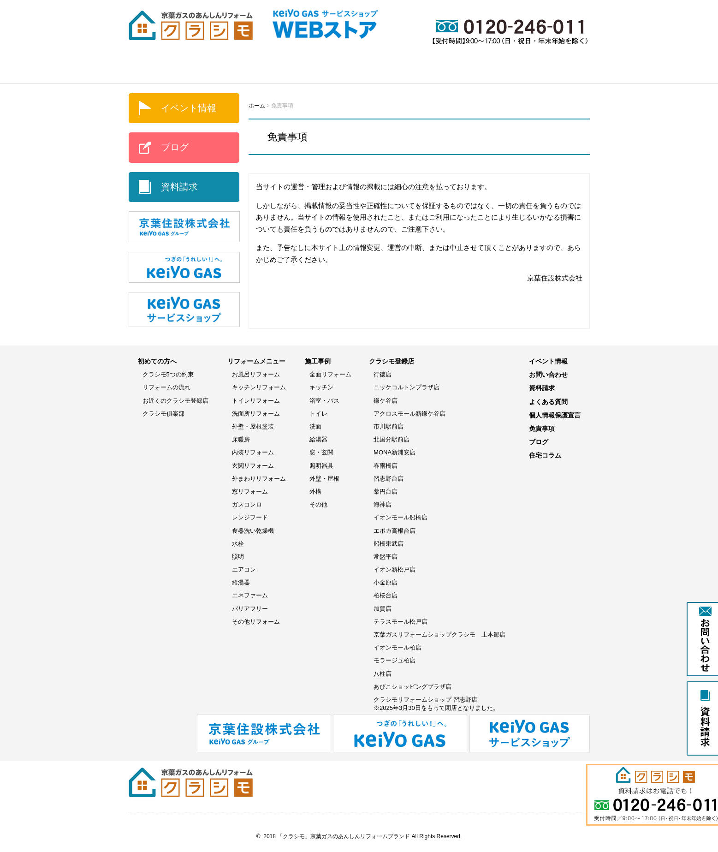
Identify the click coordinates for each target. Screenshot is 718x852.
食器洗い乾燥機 (253, 530)
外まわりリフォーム (259, 478)
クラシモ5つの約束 (168, 374)
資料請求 (179, 187)
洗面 (315, 426)
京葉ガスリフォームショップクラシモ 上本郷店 (439, 634)
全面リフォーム (330, 374)
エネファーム (250, 595)
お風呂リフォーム (256, 374)
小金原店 (386, 582)
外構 (315, 491)
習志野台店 (389, 478)
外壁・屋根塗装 (253, 426)
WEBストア (366, 69)
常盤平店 (386, 556)
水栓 (238, 543)
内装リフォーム (253, 452)
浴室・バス (324, 400)
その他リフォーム (256, 621)
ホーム (152, 69)
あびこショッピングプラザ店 (412, 686)
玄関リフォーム (253, 465)
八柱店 (383, 673)
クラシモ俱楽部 (163, 413)
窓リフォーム (250, 491)
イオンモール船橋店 (400, 517)
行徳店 (383, 374)
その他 (318, 504)
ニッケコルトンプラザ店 (406, 387)
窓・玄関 (321, 452)
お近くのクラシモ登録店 (175, 400)
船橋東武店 (389, 543)
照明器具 (321, 465)
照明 (238, 556)
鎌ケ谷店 (386, 400)
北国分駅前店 (391, 439)
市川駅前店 (389, 426)
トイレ (318, 413)
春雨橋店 (386, 465)
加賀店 (383, 608)
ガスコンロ (247, 504)
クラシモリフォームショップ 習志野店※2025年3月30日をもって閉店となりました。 (436, 703)
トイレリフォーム (256, 400)
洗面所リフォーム (256, 413)
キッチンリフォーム (259, 387)
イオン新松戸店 (394, 569)
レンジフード (250, 517)
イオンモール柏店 (397, 647)
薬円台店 (386, 491)
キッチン (321, 387)
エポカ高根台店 (394, 530)
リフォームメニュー (223, 69)
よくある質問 (555, 69)
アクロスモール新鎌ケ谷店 (409, 413)
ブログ (498, 69)
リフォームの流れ (166, 387)
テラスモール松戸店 (400, 621)
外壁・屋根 (324, 478)
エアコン (244, 569)
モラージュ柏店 (394, 660)
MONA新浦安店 (394, 452)
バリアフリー (250, 608)
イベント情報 (438, 69)
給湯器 (241, 582)
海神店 (383, 504)
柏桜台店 (386, 595)
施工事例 (302, 69)
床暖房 (241, 439)
